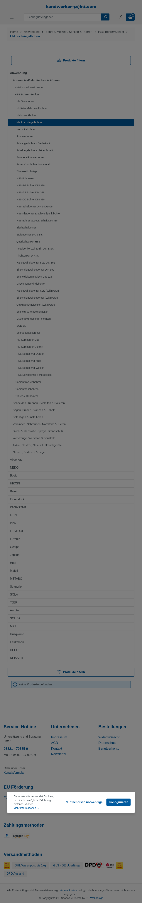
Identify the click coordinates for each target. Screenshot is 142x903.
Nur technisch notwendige (84, 802)
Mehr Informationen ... (26, 807)
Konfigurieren (118, 802)
